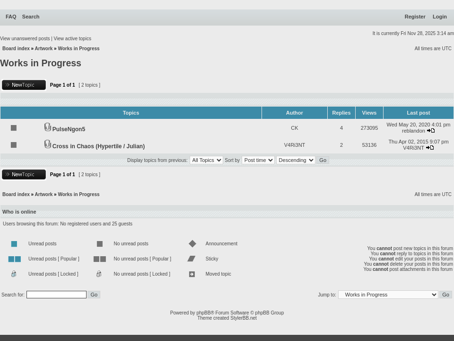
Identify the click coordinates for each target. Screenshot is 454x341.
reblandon (413, 131)
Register (415, 16)
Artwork (44, 48)
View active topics (72, 38)
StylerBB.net (243, 318)
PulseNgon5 (68, 129)
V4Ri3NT (295, 145)
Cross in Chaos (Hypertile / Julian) (98, 146)
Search (31, 16)
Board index (16, 48)
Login (440, 16)
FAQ (11, 16)
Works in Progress (78, 48)
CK (294, 128)
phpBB (203, 312)
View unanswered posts (25, 38)
